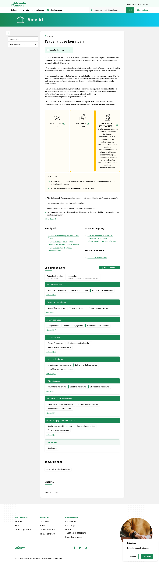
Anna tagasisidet (23, 529)
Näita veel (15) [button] (51, 331)
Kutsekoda (70, 521)
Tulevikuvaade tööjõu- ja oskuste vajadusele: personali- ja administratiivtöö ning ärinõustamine (102, 239)
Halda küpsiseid (57, 558)
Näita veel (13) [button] (51, 353)
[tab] (12, 34)
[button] (48, 51)
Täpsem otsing (142, 11)
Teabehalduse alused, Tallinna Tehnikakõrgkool (60, 250)
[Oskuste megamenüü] (20, 11)
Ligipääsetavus (143, 4)
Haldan (133, 556)
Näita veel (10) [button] (51, 375)
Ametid (51, 37)
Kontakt (19, 521)
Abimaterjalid (131, 4)
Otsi (130, 11)
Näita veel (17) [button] (51, 314)
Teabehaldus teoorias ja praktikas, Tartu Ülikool (63, 238)
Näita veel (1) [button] (50, 436)
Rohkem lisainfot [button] (50, 220)
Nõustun (147, 556)
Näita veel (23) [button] (51, 296)
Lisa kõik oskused (109, 269)
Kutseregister (72, 525)
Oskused (44, 521)
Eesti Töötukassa (73, 536)
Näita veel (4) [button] (50, 392)
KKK (17, 525)
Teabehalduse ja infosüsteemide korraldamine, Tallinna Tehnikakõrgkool (63, 244)
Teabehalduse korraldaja (97, 259)
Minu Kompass (47, 533)
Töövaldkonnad (47, 529)
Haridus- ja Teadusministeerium (75, 531)
